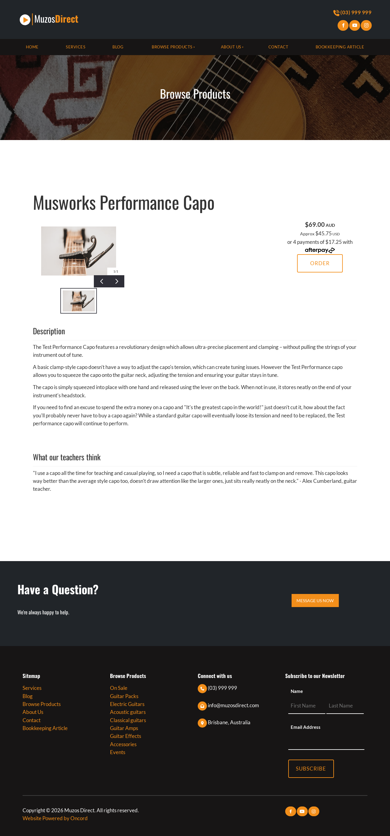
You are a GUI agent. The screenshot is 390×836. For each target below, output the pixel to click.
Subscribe (311, 768)
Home (32, 46)
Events (117, 752)
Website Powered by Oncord (55, 818)
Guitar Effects (125, 736)
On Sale (118, 688)
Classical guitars (128, 720)
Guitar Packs (124, 696)
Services (75, 46)
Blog (117, 46)
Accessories (123, 744)
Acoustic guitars (128, 712)
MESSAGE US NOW (315, 598)
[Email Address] (326, 742)
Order (320, 263)
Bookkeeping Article (340, 46)
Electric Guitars (127, 704)
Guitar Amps (124, 728)
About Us (231, 46)
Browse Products (172, 46)
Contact (278, 46)
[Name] (307, 706)
